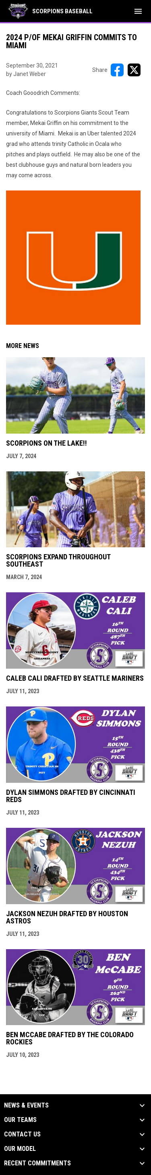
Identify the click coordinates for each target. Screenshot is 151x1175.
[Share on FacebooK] (117, 69)
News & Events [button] (26, 1105)
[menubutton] (138, 11)
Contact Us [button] (22, 1134)
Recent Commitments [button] (37, 1163)
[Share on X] (134, 69)
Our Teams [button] (20, 1120)
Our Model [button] (20, 1149)
